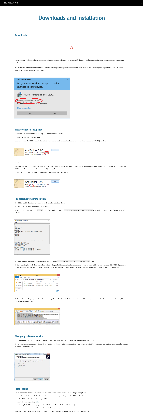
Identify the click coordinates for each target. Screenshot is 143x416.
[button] (140, 2)
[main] (71, 18)
